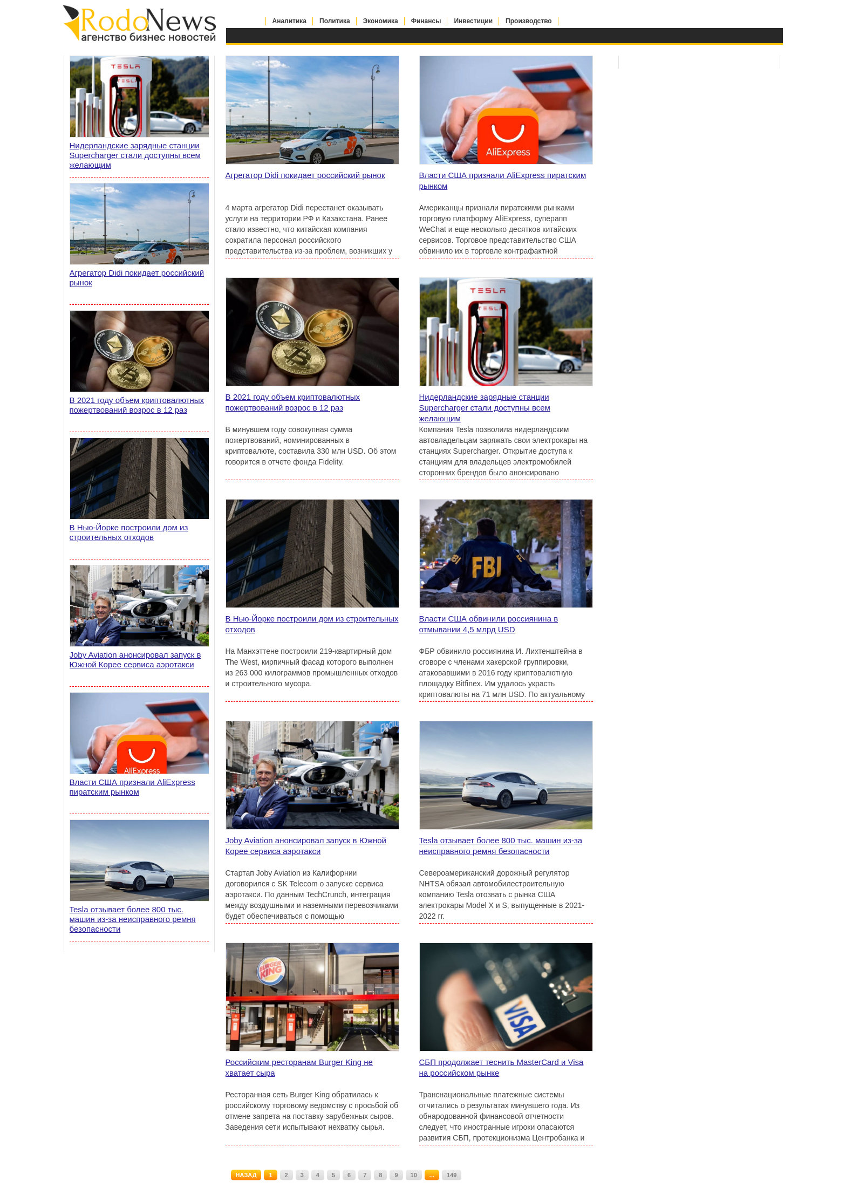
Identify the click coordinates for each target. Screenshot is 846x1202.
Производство (529, 21)
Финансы (426, 21)
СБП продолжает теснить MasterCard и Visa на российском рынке (501, 1067)
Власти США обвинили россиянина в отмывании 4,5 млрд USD (488, 624)
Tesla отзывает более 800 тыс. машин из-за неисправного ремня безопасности (501, 846)
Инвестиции (473, 21)
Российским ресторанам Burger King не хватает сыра (299, 1067)
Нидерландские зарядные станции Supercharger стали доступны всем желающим (484, 407)
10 (414, 1175)
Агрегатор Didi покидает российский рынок (305, 175)
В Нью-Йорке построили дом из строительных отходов (312, 624)
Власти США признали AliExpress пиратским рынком (502, 180)
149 (451, 1175)
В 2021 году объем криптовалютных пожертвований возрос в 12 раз (293, 402)
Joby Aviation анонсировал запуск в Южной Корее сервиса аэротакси (306, 846)
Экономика (380, 21)
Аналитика (289, 21)
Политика (334, 21)
